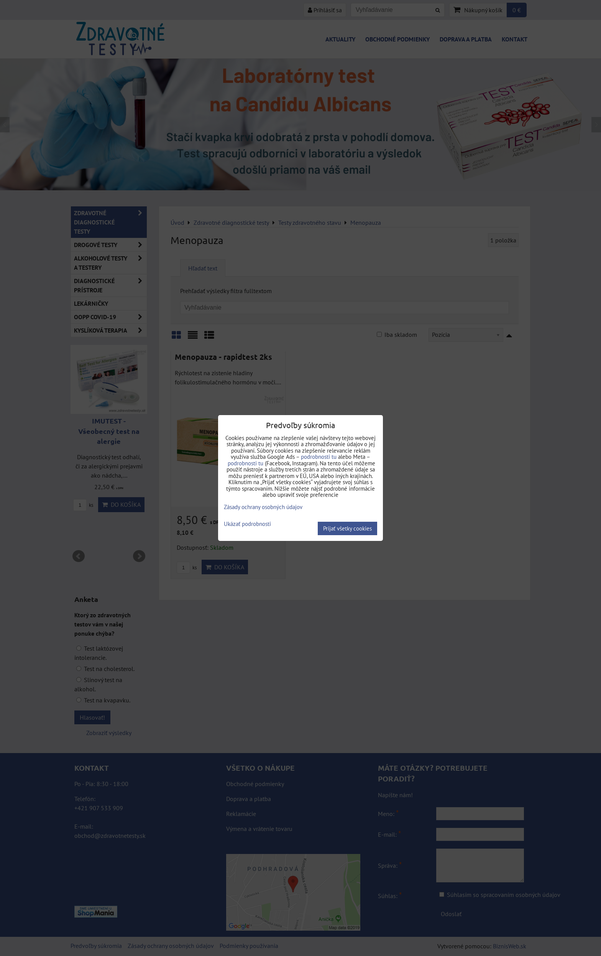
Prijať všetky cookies (347, 528)
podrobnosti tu (319, 456)
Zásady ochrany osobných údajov (263, 507)
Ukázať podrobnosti (247, 524)
